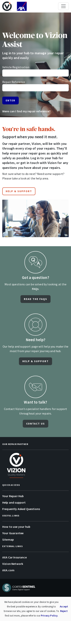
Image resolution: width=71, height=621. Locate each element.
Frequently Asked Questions (21, 509)
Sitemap (8, 539)
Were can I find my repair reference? (26, 111)
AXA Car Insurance (14, 557)
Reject (64, 611)
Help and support (14, 502)
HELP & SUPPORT (35, 361)
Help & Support (19, 191)
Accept (64, 606)
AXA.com (8, 570)
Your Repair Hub (13, 496)
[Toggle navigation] (63, 6)
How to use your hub (16, 527)
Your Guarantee (12, 533)
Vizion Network (12, 564)
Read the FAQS (35, 299)
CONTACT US (35, 423)
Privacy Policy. (49, 615)
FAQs (35, 289)
